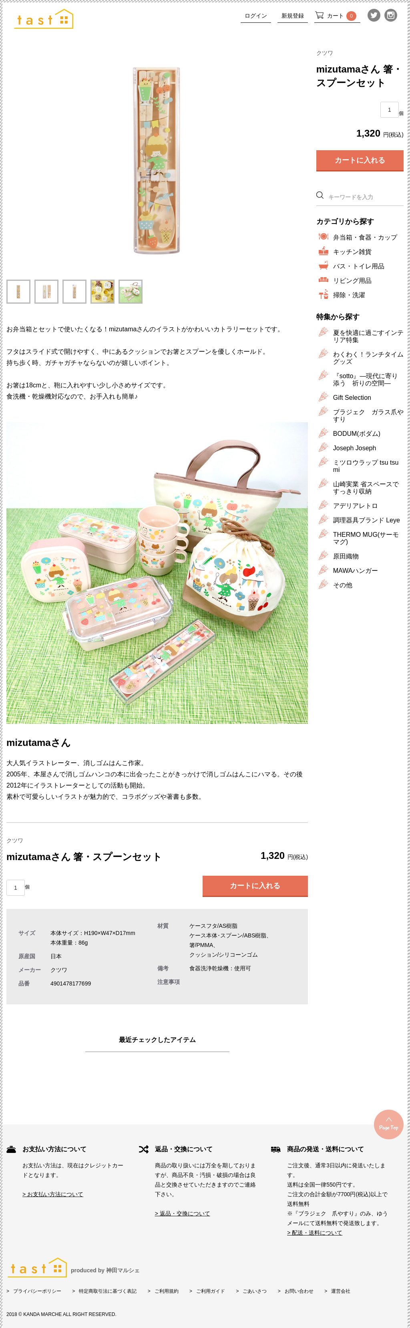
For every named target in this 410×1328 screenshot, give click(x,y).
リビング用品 (352, 280)
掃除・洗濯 (349, 295)
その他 (342, 585)
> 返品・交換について (182, 1213)
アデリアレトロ (355, 505)
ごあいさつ (255, 1291)
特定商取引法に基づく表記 (108, 1291)
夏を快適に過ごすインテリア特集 (368, 336)
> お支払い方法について (52, 1194)
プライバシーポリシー (37, 1291)
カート (341, 16)
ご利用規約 (167, 1291)
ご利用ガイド (210, 1291)
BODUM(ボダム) (356, 433)
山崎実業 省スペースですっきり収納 (366, 488)
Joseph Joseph (354, 448)
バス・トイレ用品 (358, 266)
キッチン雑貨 (352, 251)
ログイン (256, 15)
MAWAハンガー (355, 570)
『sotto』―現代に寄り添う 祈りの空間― (365, 380)
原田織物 (346, 556)
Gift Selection (352, 397)
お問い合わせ (299, 1291)
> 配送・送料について (314, 1232)
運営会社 (340, 1291)
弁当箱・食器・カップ (365, 237)
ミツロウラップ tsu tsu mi (366, 466)
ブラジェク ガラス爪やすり (368, 416)
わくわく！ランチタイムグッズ (368, 358)
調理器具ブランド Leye (366, 520)
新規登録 (292, 15)
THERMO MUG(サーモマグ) (366, 538)
